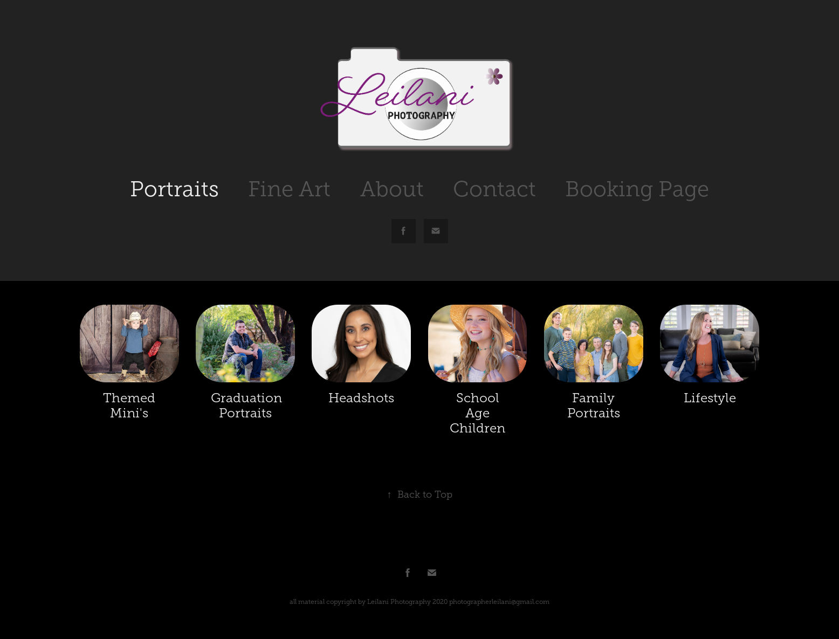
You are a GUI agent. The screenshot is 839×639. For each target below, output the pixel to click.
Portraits (174, 189)
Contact (494, 189)
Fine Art (289, 189)
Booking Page (637, 189)
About (392, 189)
